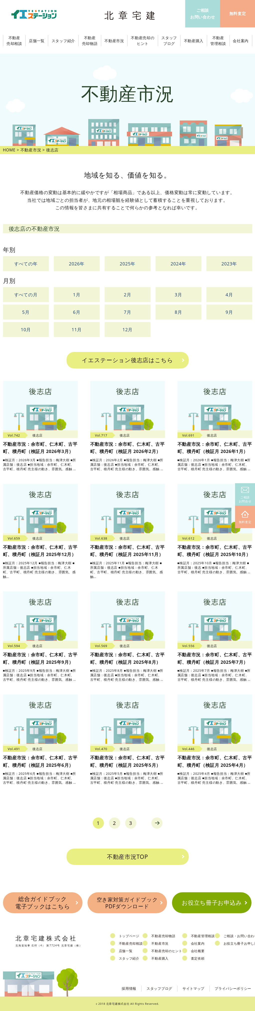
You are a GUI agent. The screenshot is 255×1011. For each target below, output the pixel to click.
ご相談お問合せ (245, 495)
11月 (77, 330)
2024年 (178, 264)
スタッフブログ (159, 988)
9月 (229, 312)
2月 (127, 295)
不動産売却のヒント (166, 951)
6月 (77, 312)
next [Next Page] (157, 823)
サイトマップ (193, 988)
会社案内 (198, 943)
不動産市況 (114, 40)
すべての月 (26, 295)
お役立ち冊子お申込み (212, 902)
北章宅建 (132, 15)
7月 (127, 312)
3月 (178, 295)
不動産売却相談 (131, 943)
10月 (26, 330)
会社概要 (198, 951)
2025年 (127, 264)
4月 (229, 295)
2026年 (77, 264)
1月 (77, 295)
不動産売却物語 (163, 936)
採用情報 (129, 988)
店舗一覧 (126, 951)
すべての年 (26, 264)
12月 (127, 330)
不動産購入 (160, 958)
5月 (26, 312)
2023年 (229, 264)
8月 (178, 312)
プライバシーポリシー (233, 988)
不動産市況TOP (127, 857)
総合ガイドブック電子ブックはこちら (42, 902)
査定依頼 (198, 958)
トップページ (129, 936)
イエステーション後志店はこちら (127, 360)
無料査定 (245, 517)
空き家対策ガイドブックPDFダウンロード (127, 903)
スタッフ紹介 (129, 958)
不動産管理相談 (203, 936)
